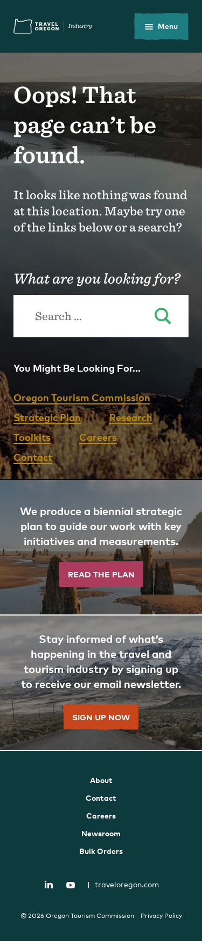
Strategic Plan (47, 417)
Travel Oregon (52, 26)
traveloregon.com (123, 884)
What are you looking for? (96, 278)
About (101, 780)
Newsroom (101, 833)
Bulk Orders (101, 851)
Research (130, 417)
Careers (98, 437)
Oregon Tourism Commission (81, 397)
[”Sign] (101, 683)
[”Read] (101, 548)
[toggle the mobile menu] (161, 26)
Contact (32, 457)
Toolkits (32, 437)
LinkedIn (48, 884)
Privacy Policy (161, 916)
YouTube (70, 885)
